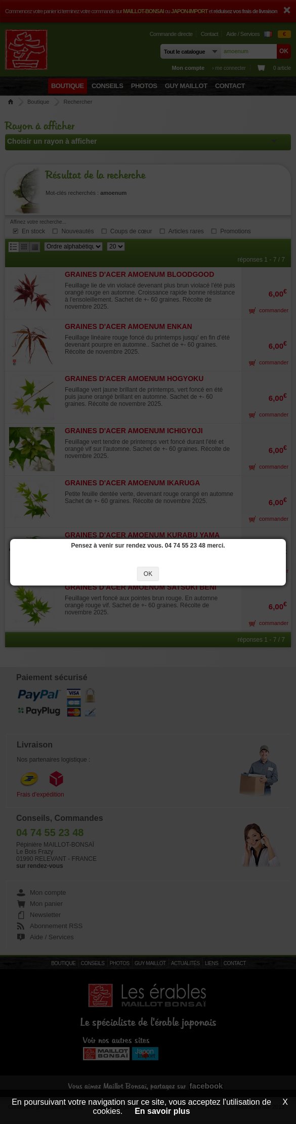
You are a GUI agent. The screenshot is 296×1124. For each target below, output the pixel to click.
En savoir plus (162, 1111)
